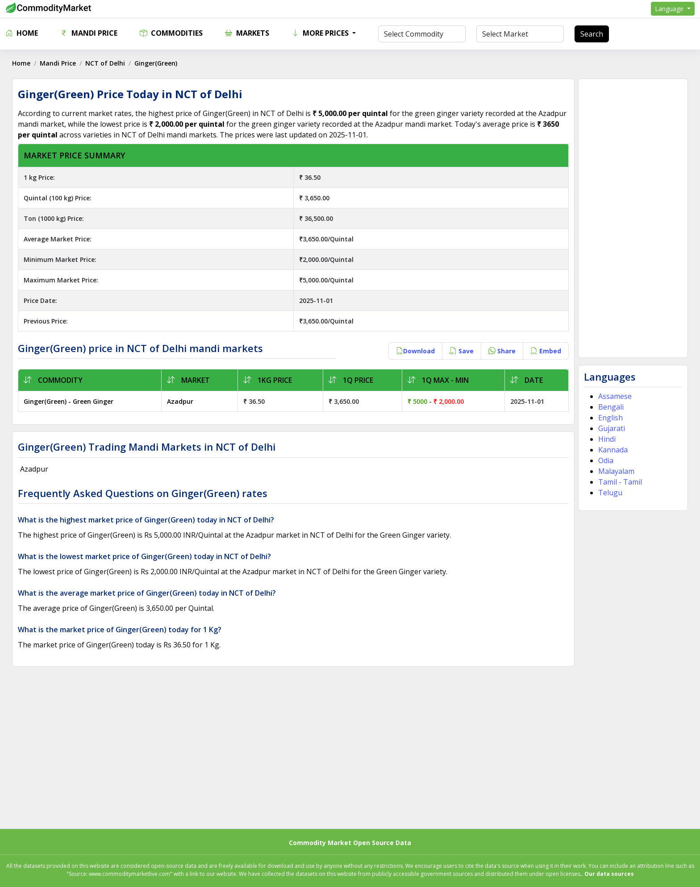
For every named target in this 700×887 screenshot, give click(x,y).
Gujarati (610, 428)
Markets (247, 33)
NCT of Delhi (106, 63)
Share (501, 351)
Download (414, 351)
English (609, 418)
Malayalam (615, 471)
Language (670, 8)
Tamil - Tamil (619, 482)
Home (21, 33)
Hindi (606, 439)
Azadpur (180, 401)
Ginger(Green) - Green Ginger (70, 401)
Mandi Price (88, 33)
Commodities (171, 33)
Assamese (614, 396)
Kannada (612, 450)
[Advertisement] (632, 218)
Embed (544, 351)
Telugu (609, 492)
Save (461, 351)
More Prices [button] (321, 33)
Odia (604, 460)
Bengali (610, 407)
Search (591, 34)
